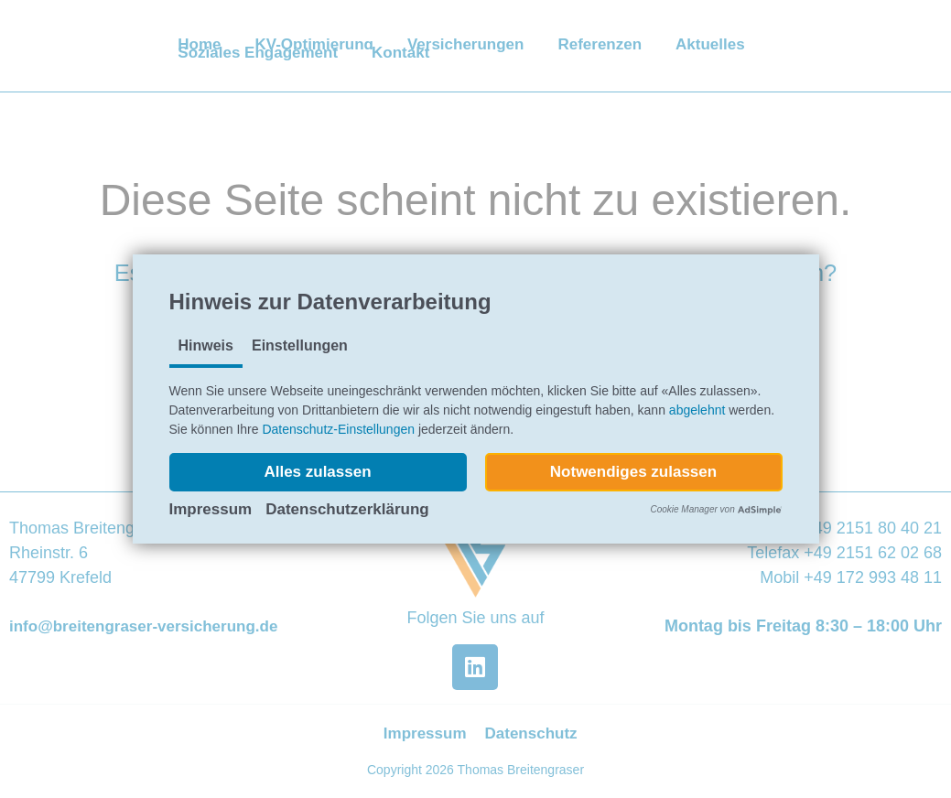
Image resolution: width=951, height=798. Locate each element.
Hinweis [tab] (205, 345)
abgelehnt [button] (697, 410)
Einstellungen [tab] (300, 345)
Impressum (211, 509)
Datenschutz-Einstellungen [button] (338, 429)
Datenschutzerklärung (347, 509)
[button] (318, 472)
